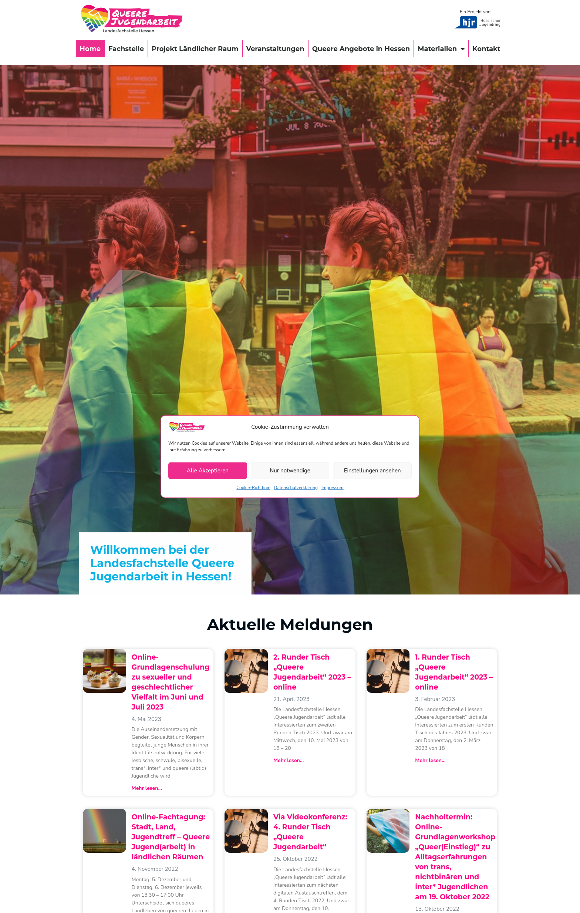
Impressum (332, 487)
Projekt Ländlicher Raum (195, 49)
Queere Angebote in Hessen (361, 49)
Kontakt (486, 49)
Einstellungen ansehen (372, 470)
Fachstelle (126, 49)
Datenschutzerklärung (296, 487)
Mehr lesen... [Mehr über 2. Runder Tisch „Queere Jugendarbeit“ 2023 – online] (288, 760)
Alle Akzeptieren (208, 470)
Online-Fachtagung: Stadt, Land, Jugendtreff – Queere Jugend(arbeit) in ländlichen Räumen (171, 837)
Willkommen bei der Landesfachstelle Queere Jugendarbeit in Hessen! (153, 563)
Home (90, 49)
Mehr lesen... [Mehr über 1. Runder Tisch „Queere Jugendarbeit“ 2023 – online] (430, 760)
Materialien (441, 49)
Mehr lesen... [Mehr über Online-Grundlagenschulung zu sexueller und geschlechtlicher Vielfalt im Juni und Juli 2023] (147, 788)
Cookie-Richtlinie (253, 487)
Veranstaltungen (275, 49)
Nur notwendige (290, 470)
